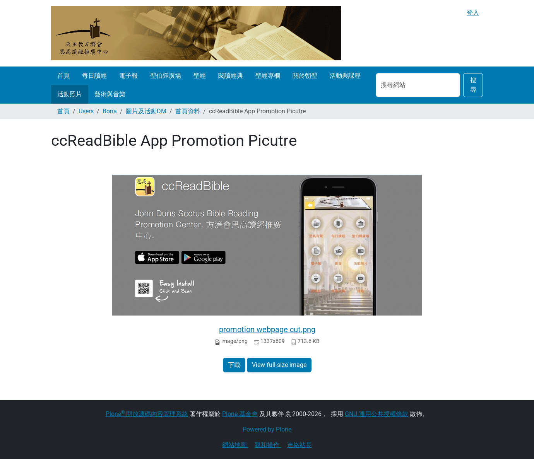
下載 (234, 365)
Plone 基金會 (240, 414)
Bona (110, 111)
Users (86, 111)
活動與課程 (345, 75)
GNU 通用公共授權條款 (376, 414)
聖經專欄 (267, 75)
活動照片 (69, 94)
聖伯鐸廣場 (165, 75)
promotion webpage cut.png (267, 329)
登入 (473, 12)
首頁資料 (187, 111)
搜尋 (473, 85)
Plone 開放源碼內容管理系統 (147, 414)
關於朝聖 (305, 75)
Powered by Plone (267, 429)
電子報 (128, 75)
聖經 (199, 75)
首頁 (63, 75)
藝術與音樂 (109, 94)
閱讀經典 (230, 75)
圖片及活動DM (146, 111)
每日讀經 (94, 75)
